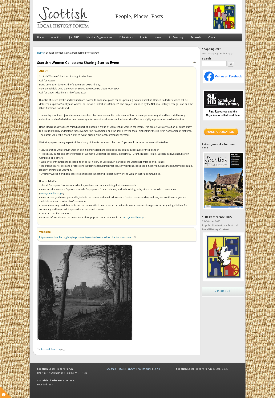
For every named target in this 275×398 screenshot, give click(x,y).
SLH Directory (175, 37)
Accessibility (144, 368)
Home (40, 37)
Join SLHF (74, 37)
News (158, 37)
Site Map (111, 368)
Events (143, 37)
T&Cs (121, 368)
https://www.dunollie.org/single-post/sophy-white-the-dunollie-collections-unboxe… (87, 237)
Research (196, 37)
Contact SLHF (223, 290)
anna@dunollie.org (51, 193)
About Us (56, 37)
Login (157, 368)
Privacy (131, 368)
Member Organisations (99, 37)
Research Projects (50, 349)
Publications (126, 37)
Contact (212, 37)
